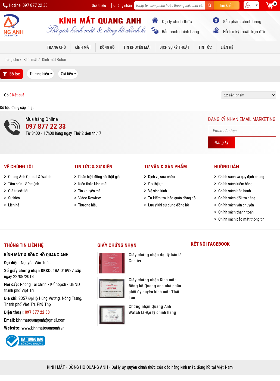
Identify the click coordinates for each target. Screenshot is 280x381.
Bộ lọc (11, 74)
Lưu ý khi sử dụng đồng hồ (168, 205)
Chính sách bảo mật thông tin (241, 219)
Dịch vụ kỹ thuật (174, 47)
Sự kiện (13, 198)
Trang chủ (56, 47)
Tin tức (205, 47)
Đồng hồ (107, 47)
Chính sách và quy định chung (240, 176)
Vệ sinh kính (157, 190)
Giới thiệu (99, 5)
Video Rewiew (89, 198)
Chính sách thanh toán (235, 212)
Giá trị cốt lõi (17, 190)
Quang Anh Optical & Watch (29, 176)
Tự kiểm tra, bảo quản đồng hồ (171, 198)
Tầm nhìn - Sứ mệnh (23, 183)
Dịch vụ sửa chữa (161, 176)
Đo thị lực (155, 183)
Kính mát (31, 59)
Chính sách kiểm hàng (235, 183)
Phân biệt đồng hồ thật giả (98, 176)
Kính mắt (83, 47)
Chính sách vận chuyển (235, 205)
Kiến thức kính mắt (92, 183)
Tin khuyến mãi (137, 47)
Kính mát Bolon (54, 59)
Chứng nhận (122, 5)
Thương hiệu (87, 205)
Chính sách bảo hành (234, 190)
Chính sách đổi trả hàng (236, 198)
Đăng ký (221, 142)
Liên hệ (227, 47)
